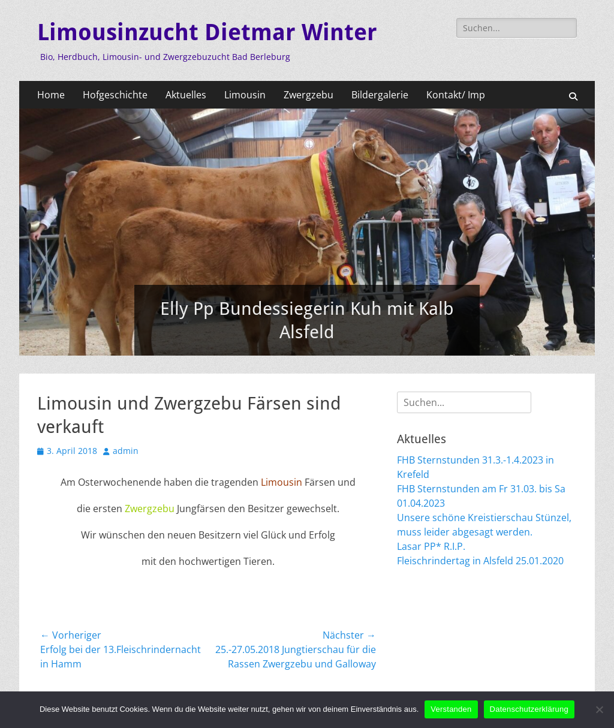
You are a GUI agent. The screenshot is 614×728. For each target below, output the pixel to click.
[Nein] (599, 709)
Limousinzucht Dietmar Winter (207, 32)
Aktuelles (185, 94)
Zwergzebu (308, 94)
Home (51, 94)
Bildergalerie (379, 94)
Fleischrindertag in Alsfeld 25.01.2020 (480, 560)
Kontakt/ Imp (455, 94)
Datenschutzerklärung (529, 709)
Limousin (245, 94)
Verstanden (451, 709)
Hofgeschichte (115, 94)
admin (126, 450)
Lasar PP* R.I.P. (431, 546)
